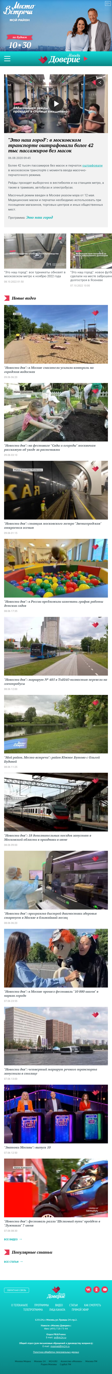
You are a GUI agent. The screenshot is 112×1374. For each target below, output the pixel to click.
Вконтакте (88, 1289)
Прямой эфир (86, 58)
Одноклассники (96, 1289)
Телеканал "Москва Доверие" (59, 58)
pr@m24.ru (60, 1337)
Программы (41, 1305)
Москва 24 (40, 1361)
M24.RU (53, 1361)
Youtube (104, 1289)
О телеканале (19, 1305)
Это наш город (39, 217)
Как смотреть (92, 1305)
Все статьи (11, 1261)
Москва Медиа (23, 1361)
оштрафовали (92, 165)
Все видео (11, 1239)
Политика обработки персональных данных (56, 1351)
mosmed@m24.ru (59, 1346)
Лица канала (57, 1310)
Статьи (73, 1305)
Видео (59, 1305)
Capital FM (65, 1364)
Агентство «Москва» (71, 1361)
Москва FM (91, 1361)
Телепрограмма (33, 1310)
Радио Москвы (49, 1364)
